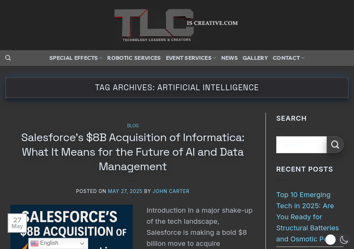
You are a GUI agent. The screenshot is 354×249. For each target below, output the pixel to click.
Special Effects (75, 57)
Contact (289, 57)
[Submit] (335, 144)
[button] (8, 58)
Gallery (255, 57)
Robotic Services (134, 57)
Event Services (191, 57)
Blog (133, 125)
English (44, 243)
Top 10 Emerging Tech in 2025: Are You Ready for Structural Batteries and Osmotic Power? (309, 217)
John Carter (171, 191)
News (229, 57)
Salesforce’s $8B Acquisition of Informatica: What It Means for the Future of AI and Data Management (132, 151)
